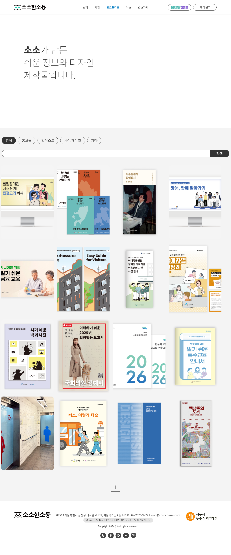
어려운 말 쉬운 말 (179, 7)
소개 (85, 7)
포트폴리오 (113, 7)
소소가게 (143, 7)
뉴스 (128, 7)
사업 (97, 7)
